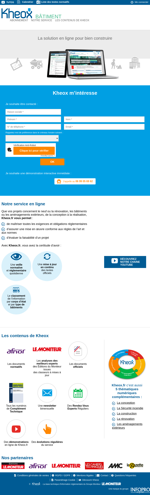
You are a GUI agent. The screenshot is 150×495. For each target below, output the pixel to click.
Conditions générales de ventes (33, 475)
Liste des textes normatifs (55, 2)
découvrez (128, 262)
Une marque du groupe (129, 489)
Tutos (10, 2)
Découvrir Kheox (90, 480)
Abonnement (19, 20)
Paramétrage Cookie (65, 480)
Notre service (41, 20)
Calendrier (27, 2)
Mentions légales (85, 475)
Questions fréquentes (125, 475)
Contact (104, 475)
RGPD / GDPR (62, 475)
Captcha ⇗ (48, 156)
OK (52, 161)
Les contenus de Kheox (72, 20)
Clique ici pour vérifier (34, 150)
